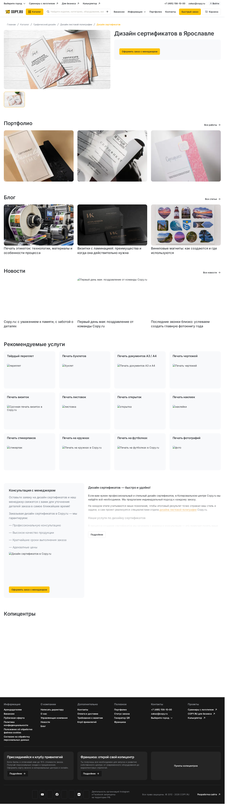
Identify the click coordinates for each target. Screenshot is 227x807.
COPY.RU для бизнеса (200, 713)
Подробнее (16, 773)
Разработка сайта (207, 794)
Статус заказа (122, 713)
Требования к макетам (90, 717)
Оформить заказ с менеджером (139, 51)
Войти (214, 3)
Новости (45, 722)
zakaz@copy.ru (196, 3)
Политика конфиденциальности (16, 723)
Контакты (170, 11)
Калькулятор (90, 3)
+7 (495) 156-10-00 (174, 3)
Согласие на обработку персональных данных (17, 738)
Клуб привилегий (87, 722)
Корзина (213, 11)
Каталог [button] (34, 11)
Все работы (210, 124)
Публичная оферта (14, 717)
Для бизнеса (69, 3)
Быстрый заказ (190, 11)
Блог (43, 726)
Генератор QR (122, 717)
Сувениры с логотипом (42, 3)
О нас (44, 713)
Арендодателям (13, 709)
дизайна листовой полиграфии (178, 509)
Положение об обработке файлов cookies (18, 731)
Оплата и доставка (87, 713)
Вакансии (119, 11)
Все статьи (211, 199)
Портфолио (155, 11)
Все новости (210, 272)
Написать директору (52, 709)
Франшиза (120, 722)
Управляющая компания (54, 717)
